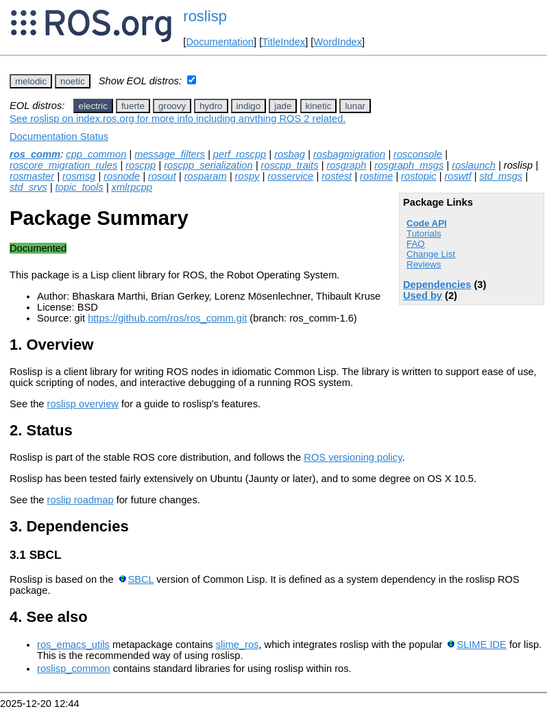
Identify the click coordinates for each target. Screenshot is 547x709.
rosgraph (346, 165)
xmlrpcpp (132, 187)
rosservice (290, 176)
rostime (376, 176)
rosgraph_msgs (408, 165)
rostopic (418, 176)
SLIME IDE (482, 644)
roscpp (140, 165)
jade (282, 106)
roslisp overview (83, 403)
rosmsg (78, 176)
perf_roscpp (239, 154)
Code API (426, 223)
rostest (336, 176)
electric (93, 106)
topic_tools (80, 187)
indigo (248, 106)
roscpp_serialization (208, 165)
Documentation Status (59, 136)
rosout (162, 176)
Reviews (423, 264)
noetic (72, 81)
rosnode (122, 176)
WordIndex (337, 41)
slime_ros (237, 644)
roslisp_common (73, 668)
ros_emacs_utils (73, 644)
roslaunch (474, 165)
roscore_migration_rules (63, 165)
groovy (172, 106)
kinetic (319, 106)
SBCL (140, 579)
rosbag (289, 154)
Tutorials (423, 233)
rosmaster (32, 176)
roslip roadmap (80, 499)
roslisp (205, 16)
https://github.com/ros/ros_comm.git (167, 318)
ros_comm (35, 154)
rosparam (205, 176)
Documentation (220, 41)
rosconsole (417, 154)
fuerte (133, 106)
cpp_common (96, 154)
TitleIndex (283, 41)
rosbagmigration (349, 154)
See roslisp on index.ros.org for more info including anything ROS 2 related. (177, 118)
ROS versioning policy (353, 457)
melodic (31, 81)
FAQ (415, 244)
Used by (422, 295)
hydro (210, 106)
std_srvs (28, 187)
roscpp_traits (290, 165)
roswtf (457, 176)
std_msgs (500, 176)
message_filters (169, 154)
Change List (430, 254)
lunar (355, 106)
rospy (247, 176)
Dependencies (437, 284)
